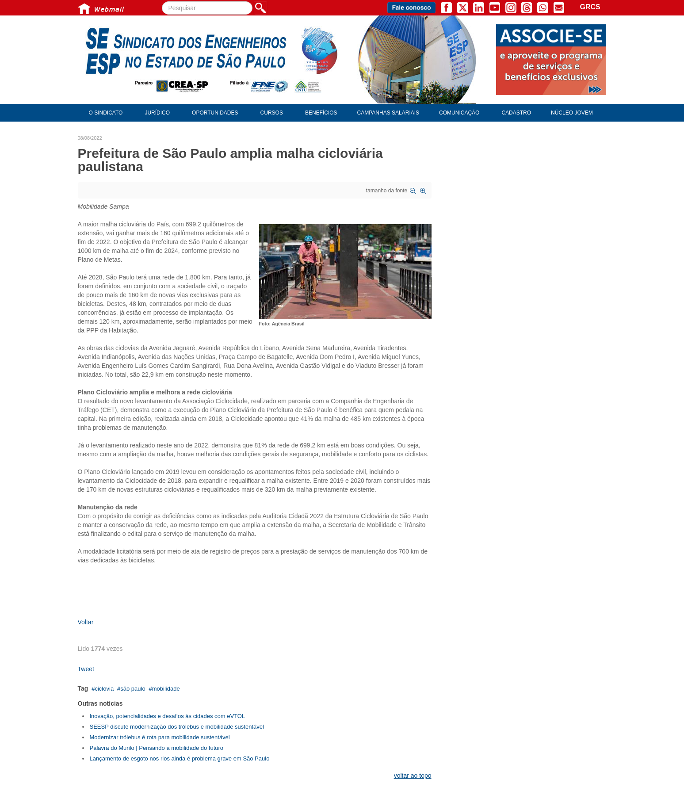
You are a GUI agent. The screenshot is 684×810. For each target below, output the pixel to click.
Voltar (86, 622)
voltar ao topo (413, 775)
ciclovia (104, 688)
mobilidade (166, 688)
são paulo (132, 688)
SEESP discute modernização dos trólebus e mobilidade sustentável (177, 726)
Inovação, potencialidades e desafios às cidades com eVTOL (167, 716)
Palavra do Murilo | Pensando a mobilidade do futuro (157, 748)
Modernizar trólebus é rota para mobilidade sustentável (160, 737)
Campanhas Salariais (388, 113)
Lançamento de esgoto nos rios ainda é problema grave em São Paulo (180, 758)
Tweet (86, 668)
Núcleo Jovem (572, 113)
